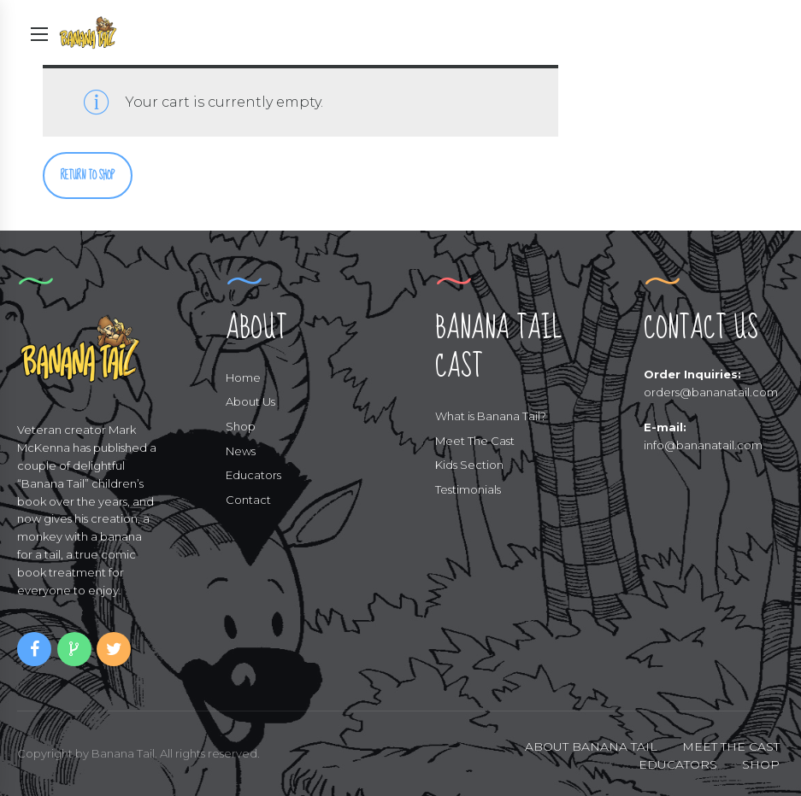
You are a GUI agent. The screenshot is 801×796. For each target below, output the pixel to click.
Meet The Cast (475, 441)
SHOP (761, 764)
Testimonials (468, 489)
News (241, 451)
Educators (253, 475)
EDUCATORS (678, 764)
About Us (250, 401)
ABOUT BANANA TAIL (591, 746)
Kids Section (469, 464)
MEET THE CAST (731, 746)
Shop (241, 426)
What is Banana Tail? (490, 416)
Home (243, 377)
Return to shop (88, 175)
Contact (248, 499)
